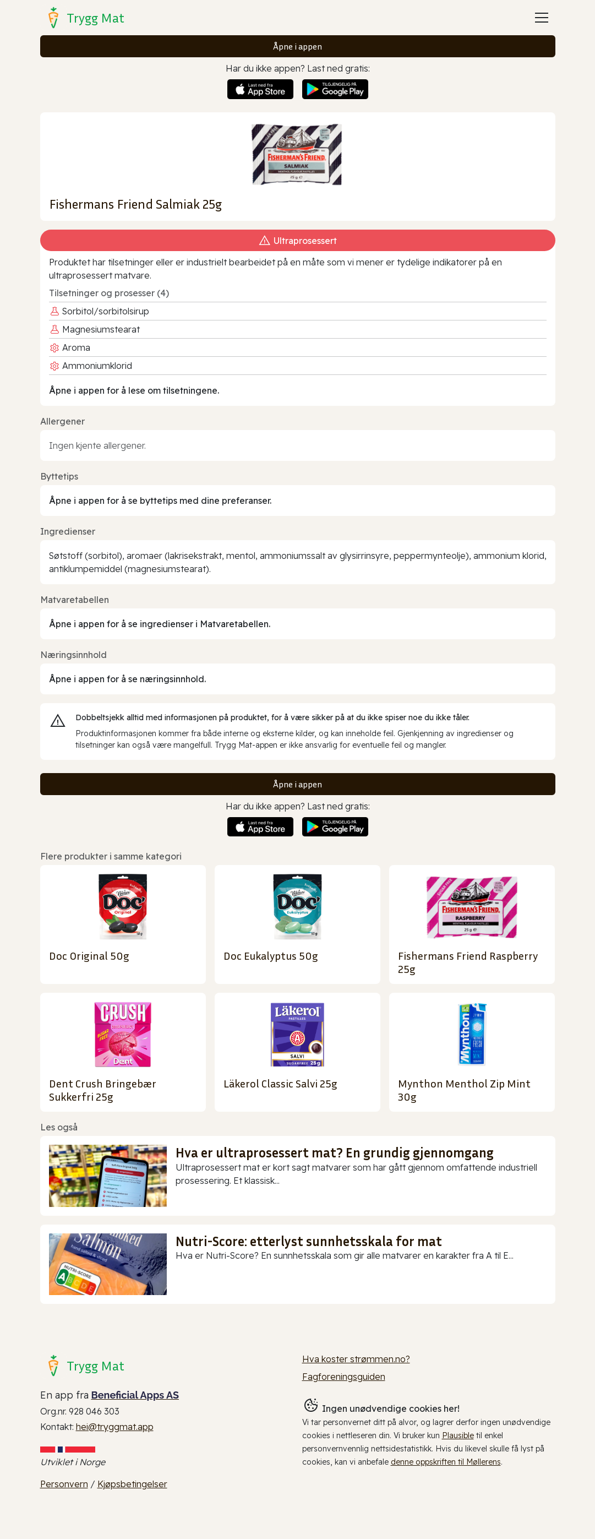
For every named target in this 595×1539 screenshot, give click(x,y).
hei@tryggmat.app (115, 1426)
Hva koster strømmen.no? (356, 1358)
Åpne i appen (297, 46)
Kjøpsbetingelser (132, 1483)
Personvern (64, 1483)
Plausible (458, 1435)
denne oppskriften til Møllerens (446, 1462)
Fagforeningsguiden (343, 1376)
